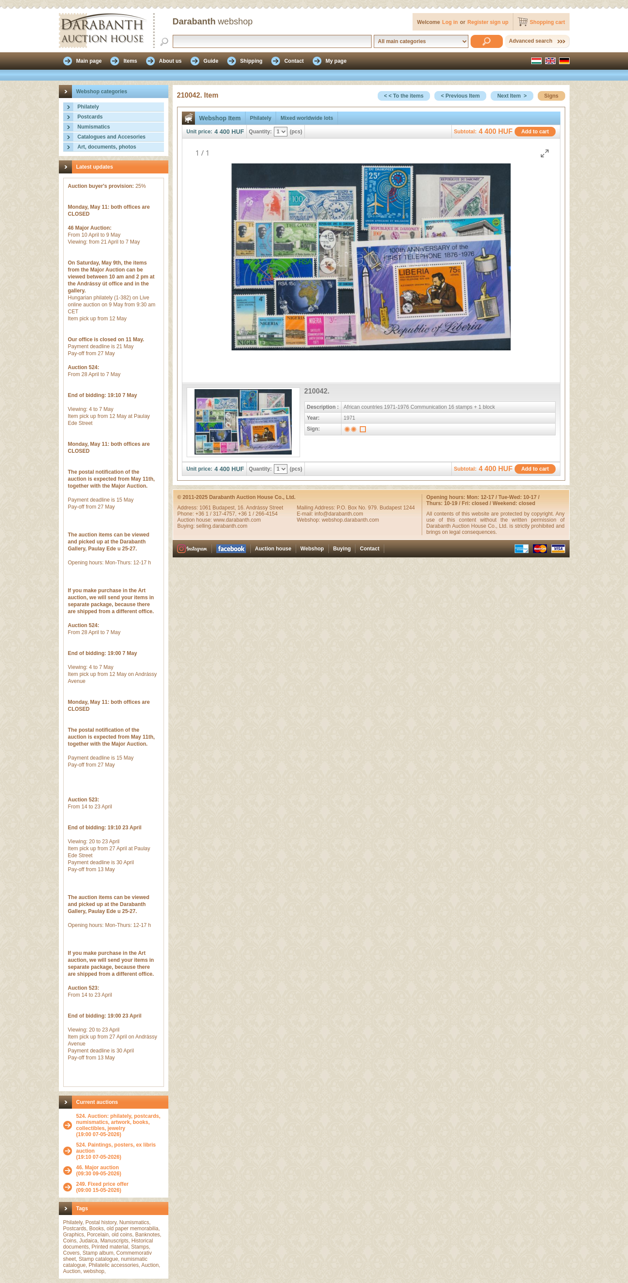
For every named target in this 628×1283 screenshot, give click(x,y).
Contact (369, 549)
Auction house (273, 549)
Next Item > (512, 96)
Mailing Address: (317, 508)
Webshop (312, 549)
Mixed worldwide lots (306, 118)
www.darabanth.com (237, 520)
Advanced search (530, 41)
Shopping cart (547, 22)
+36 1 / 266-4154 (258, 514)
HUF (238, 131)
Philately (88, 107)
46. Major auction (97, 1167)
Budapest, (224, 508)
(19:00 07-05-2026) (120, 1125)
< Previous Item (460, 96)
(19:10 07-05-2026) (120, 1151)
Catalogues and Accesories (112, 137)
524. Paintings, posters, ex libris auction (116, 1148)
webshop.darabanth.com (350, 520)
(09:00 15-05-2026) (102, 1187)
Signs (551, 96)
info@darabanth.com (338, 514)
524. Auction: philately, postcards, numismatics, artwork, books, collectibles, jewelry (118, 1122)
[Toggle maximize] (545, 153)
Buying (342, 549)
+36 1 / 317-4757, (216, 514)
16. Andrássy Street (260, 508)
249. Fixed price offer (102, 1184)
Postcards (90, 117)
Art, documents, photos (107, 147)
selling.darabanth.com (221, 526)
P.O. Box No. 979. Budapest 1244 (376, 508)
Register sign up (488, 22)
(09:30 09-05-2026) (98, 1170)
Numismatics (94, 127)
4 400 (222, 131)
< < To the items (403, 96)
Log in (450, 22)
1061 (205, 508)
